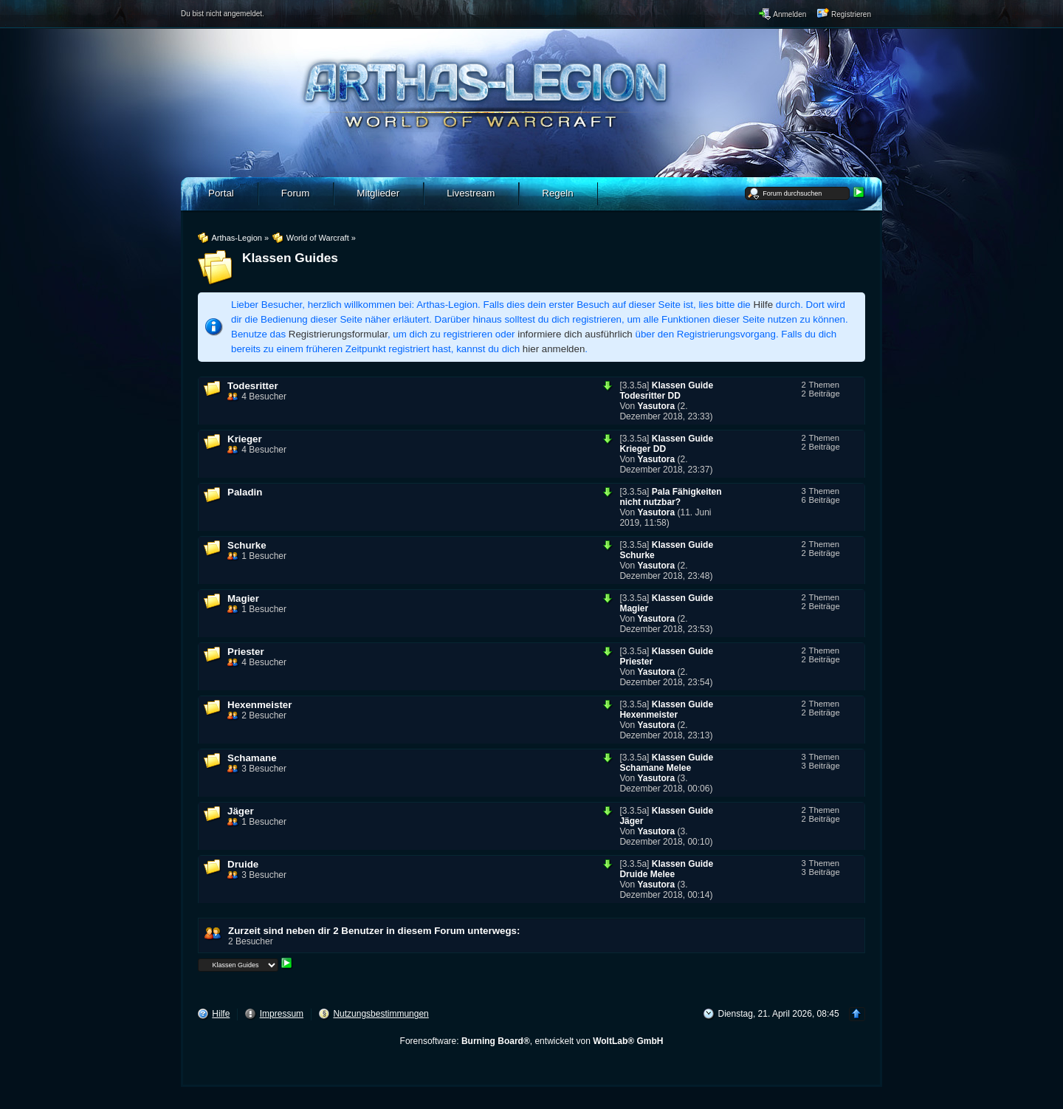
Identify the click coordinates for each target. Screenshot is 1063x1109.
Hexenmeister (259, 704)
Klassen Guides (290, 257)
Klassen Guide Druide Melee (666, 869)
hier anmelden (554, 348)
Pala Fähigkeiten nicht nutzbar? (670, 497)
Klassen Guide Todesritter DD (666, 390)
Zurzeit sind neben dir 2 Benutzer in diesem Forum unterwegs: (374, 930)
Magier (243, 598)
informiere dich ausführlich (575, 334)
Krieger (244, 438)
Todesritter (252, 385)
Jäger (240, 811)
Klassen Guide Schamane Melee (666, 762)
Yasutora (656, 406)
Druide (242, 864)
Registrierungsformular (338, 334)
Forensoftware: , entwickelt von (532, 1041)
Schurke (246, 545)
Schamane (252, 757)
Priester (245, 651)
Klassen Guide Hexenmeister (666, 709)
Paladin (244, 492)
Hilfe (764, 304)
